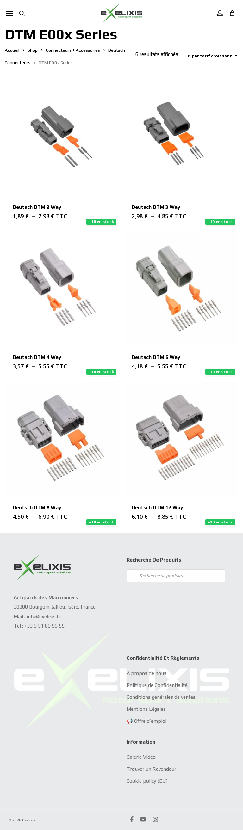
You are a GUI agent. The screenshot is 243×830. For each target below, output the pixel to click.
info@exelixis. (42, 616)
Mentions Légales (146, 709)
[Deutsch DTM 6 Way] (181, 289)
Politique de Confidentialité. (157, 685)
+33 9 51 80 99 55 (44, 626)
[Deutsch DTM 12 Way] (181, 439)
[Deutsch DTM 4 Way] (62, 289)
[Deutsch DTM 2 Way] (62, 139)
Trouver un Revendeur (151, 769)
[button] (9, 13)
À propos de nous (146, 673)
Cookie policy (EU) (147, 781)
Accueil (12, 50)
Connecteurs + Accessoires (73, 50)
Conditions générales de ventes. (161, 697)
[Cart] (230, 13)
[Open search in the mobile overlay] (176, 575)
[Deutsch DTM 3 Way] (181, 139)
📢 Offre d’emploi (146, 721)
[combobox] (211, 56)
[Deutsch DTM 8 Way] (62, 439)
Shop (33, 50)
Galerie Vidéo (141, 757)
